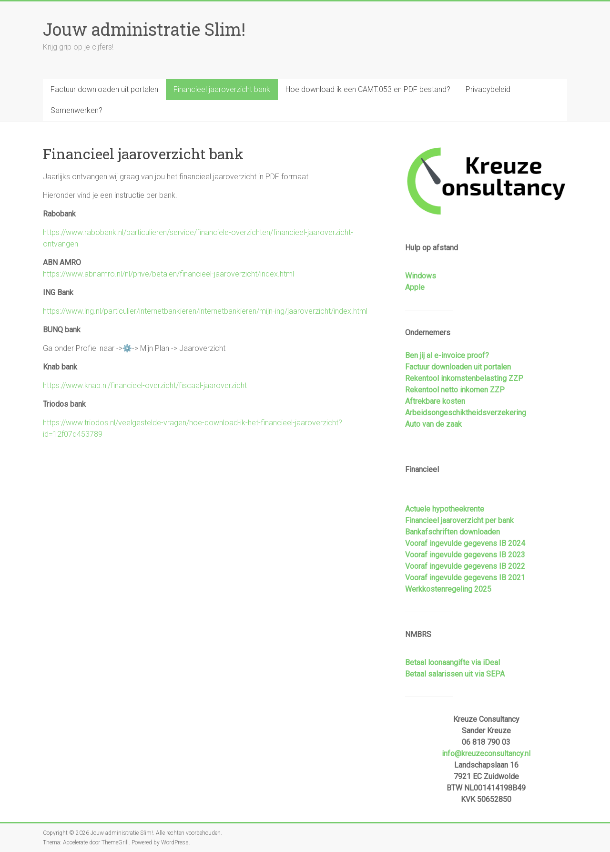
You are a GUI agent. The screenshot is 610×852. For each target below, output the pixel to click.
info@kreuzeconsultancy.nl (486, 753)
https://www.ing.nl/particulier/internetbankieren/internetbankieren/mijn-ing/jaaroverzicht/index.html (205, 311)
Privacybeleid (488, 89)
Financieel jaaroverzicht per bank (459, 520)
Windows (420, 275)
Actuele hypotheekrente (444, 508)
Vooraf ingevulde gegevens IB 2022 (465, 566)
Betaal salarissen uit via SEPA (455, 673)
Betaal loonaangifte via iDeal (452, 662)
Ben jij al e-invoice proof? (447, 355)
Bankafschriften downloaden (452, 531)
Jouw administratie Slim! (144, 29)
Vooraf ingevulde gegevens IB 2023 (465, 554)
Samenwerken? (76, 110)
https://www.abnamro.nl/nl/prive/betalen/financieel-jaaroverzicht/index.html (168, 273)
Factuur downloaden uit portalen (104, 89)
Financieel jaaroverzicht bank (221, 89)
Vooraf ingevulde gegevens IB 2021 (465, 577)
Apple (415, 287)
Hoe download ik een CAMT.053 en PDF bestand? (367, 89)
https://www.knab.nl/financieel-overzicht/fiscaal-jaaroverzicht (145, 385)
